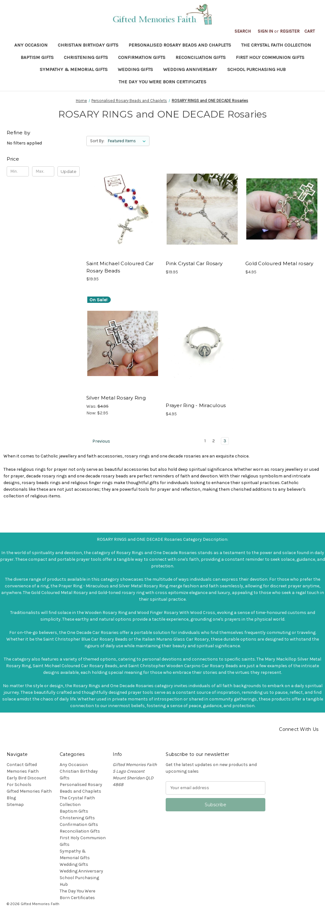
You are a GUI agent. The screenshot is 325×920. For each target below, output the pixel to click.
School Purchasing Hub (256, 69)
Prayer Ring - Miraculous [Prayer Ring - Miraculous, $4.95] (196, 405)
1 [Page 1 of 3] (205, 441)
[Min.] (18, 171)
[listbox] (128, 141)
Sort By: (97, 140)
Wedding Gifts (135, 69)
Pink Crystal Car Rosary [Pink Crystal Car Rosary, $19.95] (194, 263)
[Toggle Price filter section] (43, 159)
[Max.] (43, 171)
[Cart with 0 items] (309, 31)
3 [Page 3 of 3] (224, 441)
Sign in (265, 31)
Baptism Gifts (37, 57)
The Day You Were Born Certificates (162, 82)
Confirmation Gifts (141, 57)
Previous (98, 441)
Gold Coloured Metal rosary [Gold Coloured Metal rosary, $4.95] (279, 263)
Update (68, 171)
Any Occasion (31, 45)
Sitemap (15, 804)
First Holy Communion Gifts (270, 57)
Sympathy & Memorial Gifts (74, 69)
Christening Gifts (86, 57)
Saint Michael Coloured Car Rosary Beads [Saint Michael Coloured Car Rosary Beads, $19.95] (120, 267)
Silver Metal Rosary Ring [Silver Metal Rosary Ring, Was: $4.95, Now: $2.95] (116, 398)
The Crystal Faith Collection (276, 45)
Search (243, 31)
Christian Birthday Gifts (88, 45)
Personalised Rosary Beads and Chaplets (180, 45)
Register (290, 31)
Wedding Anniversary (190, 69)
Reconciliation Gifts (201, 57)
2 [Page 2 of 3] (213, 441)
